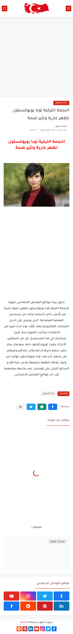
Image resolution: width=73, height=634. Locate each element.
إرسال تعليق (57, 541)
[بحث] (4, 8)
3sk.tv (23, 622)
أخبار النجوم (61, 103)
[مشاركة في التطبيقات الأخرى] (20, 407)
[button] (52, 407)
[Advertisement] (36, 56)
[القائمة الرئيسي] (68, 8)
